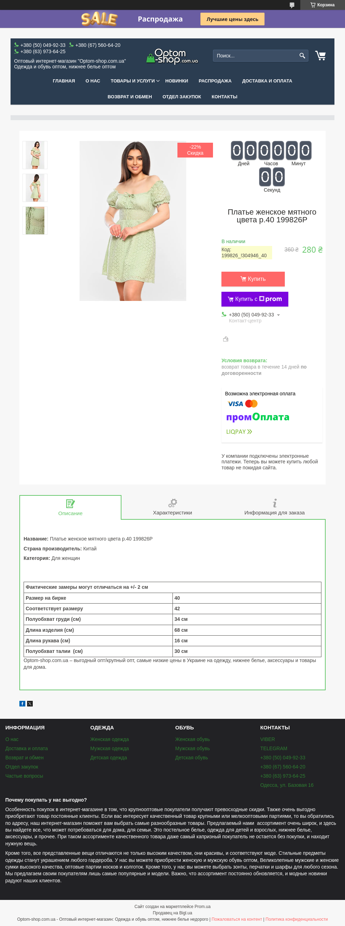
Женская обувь (192, 739)
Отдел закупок (182, 96)
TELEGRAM (273, 748)
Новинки (176, 81)
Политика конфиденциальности (296, 919)
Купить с (258, 299)
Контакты (224, 96)
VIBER (267, 739)
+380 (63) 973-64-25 (282, 776)
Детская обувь (191, 757)
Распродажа (215, 81)
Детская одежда (108, 757)
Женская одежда (109, 739)
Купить (257, 279)
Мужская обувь (192, 748)
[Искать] (302, 55)
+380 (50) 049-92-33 (282, 757)
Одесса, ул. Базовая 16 (287, 785)
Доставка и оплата (267, 81)
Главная (64, 81)
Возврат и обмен (130, 96)
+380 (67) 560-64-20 (282, 767)
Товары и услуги (133, 81)
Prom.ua (203, 906)
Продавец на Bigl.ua (172, 912)
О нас (93, 81)
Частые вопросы (24, 776)
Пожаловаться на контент (237, 919)
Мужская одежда (109, 748)
